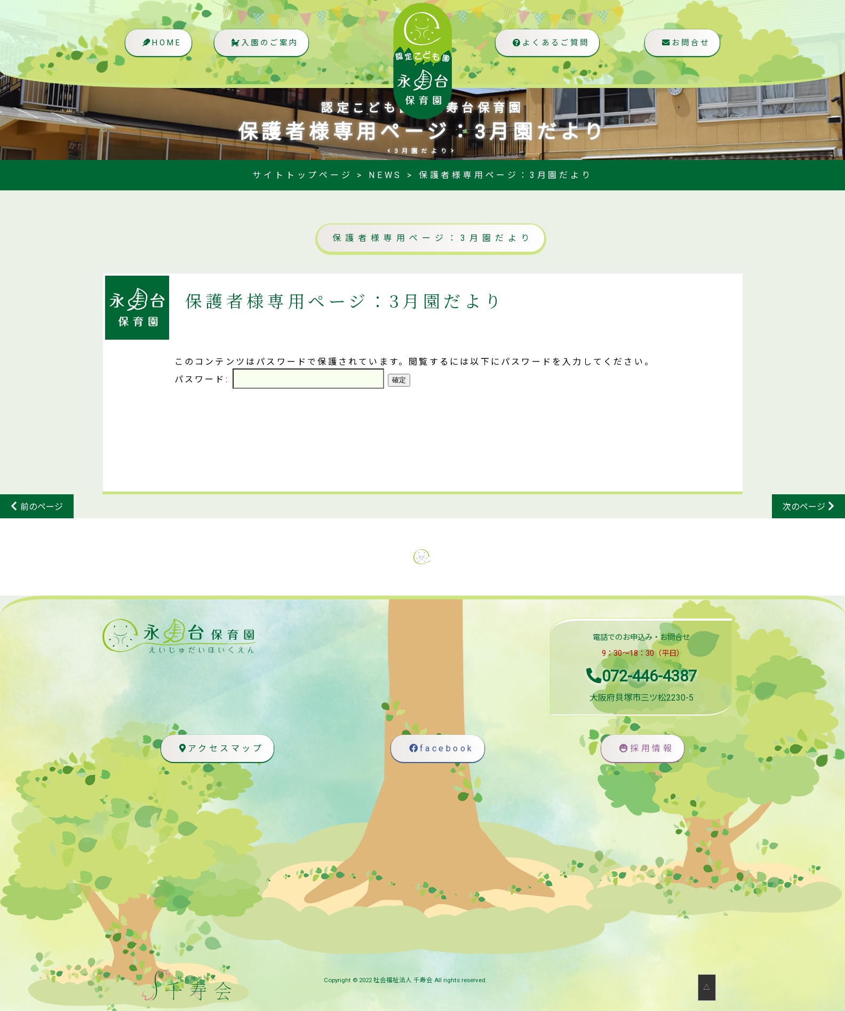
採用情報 (645, 748)
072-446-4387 (641, 676)
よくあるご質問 (548, 45)
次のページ (804, 507)
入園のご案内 (266, 45)
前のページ (41, 507)
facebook (439, 748)
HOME (161, 45)
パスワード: (279, 379)
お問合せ (683, 45)
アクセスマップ (219, 748)
